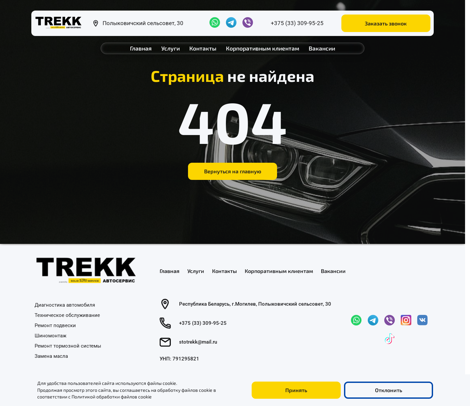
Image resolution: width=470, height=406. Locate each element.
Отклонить (388, 390)
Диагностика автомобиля (65, 305)
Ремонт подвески (55, 325)
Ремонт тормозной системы (68, 346)
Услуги (170, 48)
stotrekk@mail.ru (198, 342)
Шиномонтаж (50, 335)
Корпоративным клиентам (262, 48)
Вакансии (322, 48)
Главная (141, 48)
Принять (296, 390)
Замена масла (51, 356)
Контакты (202, 48)
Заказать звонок (386, 23)
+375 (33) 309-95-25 (297, 23)
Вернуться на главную (232, 171)
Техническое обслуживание (67, 315)
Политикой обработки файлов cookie (112, 396)
